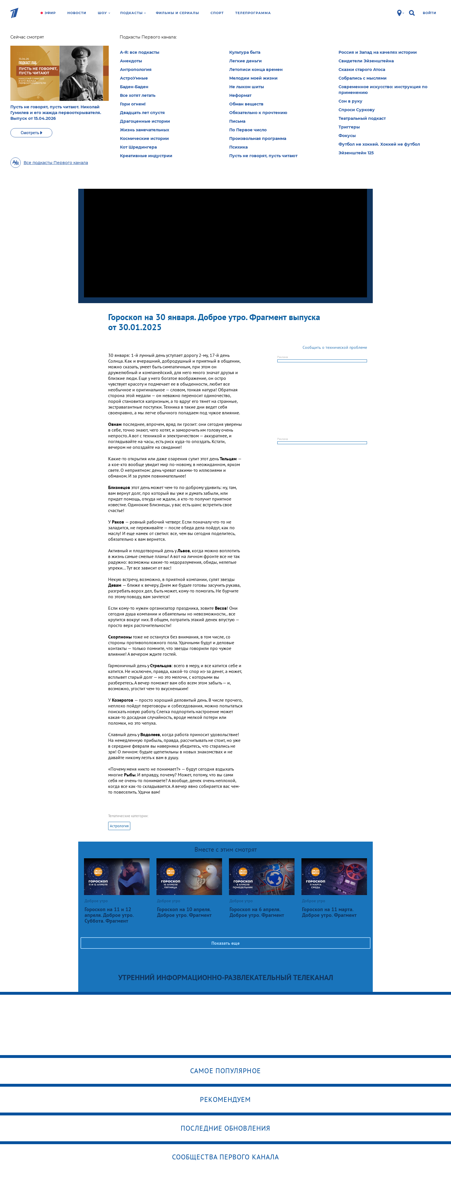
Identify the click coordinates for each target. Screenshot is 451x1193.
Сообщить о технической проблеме (335, 347)
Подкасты (133, 13)
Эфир (50, 13)
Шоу (104, 13)
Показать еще (225, 943)
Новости (76, 13)
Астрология (119, 825)
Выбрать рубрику (237, 77)
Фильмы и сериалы (177, 13)
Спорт (217, 13)
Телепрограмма (253, 13)
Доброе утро (114, 38)
